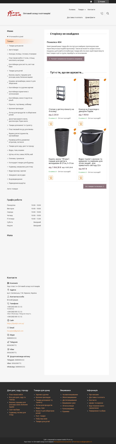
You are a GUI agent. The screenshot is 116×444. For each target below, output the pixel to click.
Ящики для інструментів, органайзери (18, 135)
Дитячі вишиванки (69, 400)
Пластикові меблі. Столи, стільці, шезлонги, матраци (22, 59)
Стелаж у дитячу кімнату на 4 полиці (61, 110)
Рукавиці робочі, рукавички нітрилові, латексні (19, 141)
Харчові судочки (42, 395)
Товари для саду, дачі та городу (21, 146)
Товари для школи (16, 46)
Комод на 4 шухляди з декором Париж (89, 110)
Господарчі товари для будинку (21, 163)
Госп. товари (40, 416)
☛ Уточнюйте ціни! (15, 36)
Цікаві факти (90, 17)
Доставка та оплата (75, 17)
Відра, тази (40, 408)
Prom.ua (69, 439)
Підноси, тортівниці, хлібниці (20, 104)
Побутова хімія (41, 419)
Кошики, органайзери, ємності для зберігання (22, 82)
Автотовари (13, 50)
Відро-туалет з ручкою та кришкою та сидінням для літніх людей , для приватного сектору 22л (91, 162)
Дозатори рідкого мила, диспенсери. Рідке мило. (18, 120)
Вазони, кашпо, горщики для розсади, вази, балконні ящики (21, 76)
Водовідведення (15, 179)
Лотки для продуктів (44, 405)
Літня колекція (68, 406)
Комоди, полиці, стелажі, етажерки (22, 54)
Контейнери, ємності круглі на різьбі (20, 99)
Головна (72, 9)
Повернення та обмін (97, 411)
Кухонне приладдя (16, 108)
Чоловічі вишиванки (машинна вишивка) (66, 59)
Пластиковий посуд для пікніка (21, 129)
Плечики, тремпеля (16, 158)
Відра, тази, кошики (16, 150)
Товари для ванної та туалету (20, 125)
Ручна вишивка (68, 409)
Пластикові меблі (16, 395)
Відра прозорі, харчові (17, 171)
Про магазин (94, 395)
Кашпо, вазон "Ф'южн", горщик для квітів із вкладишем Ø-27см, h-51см (61, 161)
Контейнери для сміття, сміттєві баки (21, 65)
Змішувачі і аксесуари (17, 175)
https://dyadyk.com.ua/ (15, 323)
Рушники (65, 411)
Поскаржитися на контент (63, 441)
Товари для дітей (16, 71)
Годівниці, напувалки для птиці (21, 167)
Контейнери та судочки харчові (21, 87)
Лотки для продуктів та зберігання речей (22, 114)
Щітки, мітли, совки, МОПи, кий (21, 154)
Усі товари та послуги (93, 186)
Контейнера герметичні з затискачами (19, 93)
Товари (81, 9)
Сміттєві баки (14, 410)
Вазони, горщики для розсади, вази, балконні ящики (18, 404)
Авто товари (12, 189)
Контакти (91, 9)
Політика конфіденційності (82, 441)
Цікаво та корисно (96, 403)
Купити (51, 124)
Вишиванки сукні (68, 403)
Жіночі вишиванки (69, 397)
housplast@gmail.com (15, 331)
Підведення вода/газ (17, 183)
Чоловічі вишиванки (70, 395)
